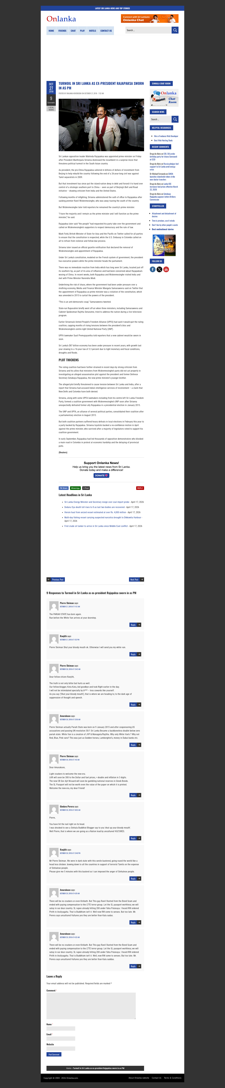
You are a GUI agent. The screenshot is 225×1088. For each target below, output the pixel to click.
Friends (62, 30)
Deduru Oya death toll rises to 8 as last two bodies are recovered (94, 507)
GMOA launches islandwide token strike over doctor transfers (162, 176)
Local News (51, 108)
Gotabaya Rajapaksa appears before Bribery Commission (163, 196)
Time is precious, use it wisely (163, 220)
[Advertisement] (112, 58)
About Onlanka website (139, 1078)
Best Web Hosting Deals (163, 140)
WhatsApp (75, 488)
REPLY (140, 488)
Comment (51, 990)
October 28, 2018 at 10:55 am (70, 810)
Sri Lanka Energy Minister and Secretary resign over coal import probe (96, 502)
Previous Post (57, 579)
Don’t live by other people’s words (165, 224)
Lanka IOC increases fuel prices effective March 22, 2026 (164, 186)
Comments (51, 102)
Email (49, 1034)
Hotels (92, 30)
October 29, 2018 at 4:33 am (70, 937)
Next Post (134, 579)
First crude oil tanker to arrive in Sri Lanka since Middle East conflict (96, 526)
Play (82, 30)
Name (49, 1024)
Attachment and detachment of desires (164, 215)
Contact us (106, 30)
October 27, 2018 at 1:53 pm (69, 639)
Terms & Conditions (172, 1078)
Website (50, 1044)
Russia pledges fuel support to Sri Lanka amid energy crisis (164, 166)
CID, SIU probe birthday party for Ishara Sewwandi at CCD (163, 156)
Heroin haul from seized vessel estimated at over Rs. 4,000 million (95, 512)
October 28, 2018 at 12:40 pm (70, 853)
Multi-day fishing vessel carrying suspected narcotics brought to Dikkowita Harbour (102, 517)
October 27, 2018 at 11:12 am (70, 606)
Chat (73, 30)
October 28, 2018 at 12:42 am (70, 669)
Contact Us (156, 1078)
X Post (86, 488)
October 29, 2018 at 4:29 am (70, 893)
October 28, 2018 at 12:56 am (70, 719)
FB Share (63, 488)
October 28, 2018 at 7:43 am (69, 759)
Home (51, 30)
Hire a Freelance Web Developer (166, 136)
